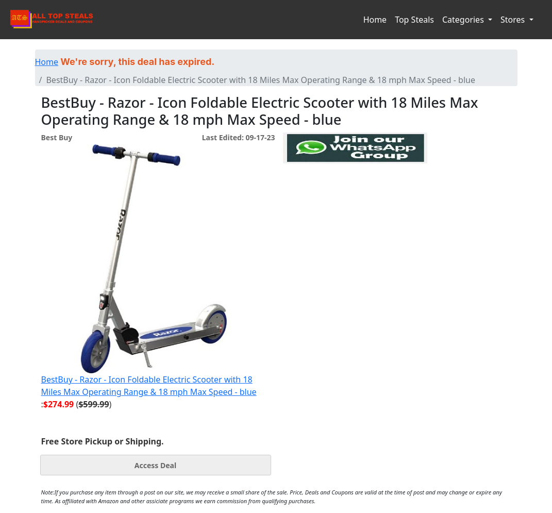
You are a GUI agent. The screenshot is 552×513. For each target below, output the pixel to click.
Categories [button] (464, 19)
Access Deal (155, 465)
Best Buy (57, 137)
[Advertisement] (355, 210)
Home (375, 19)
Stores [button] (513, 19)
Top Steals (414, 19)
